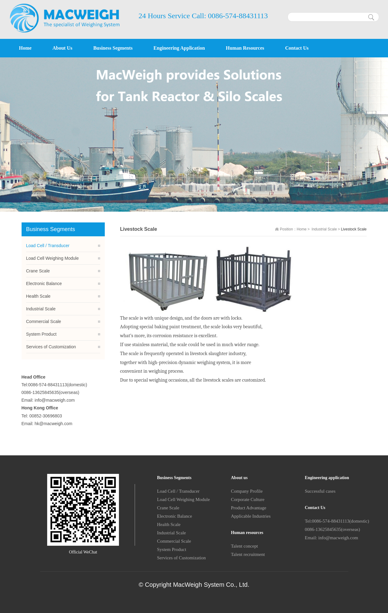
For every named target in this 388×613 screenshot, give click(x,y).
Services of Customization (51, 346)
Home (302, 229)
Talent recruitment (248, 554)
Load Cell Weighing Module (52, 258)
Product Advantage (248, 507)
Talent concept (244, 546)
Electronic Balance (44, 283)
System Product (41, 334)
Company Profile (247, 491)
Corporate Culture (247, 499)
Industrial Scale (324, 229)
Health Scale (38, 296)
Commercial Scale (43, 321)
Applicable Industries (251, 516)
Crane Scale (38, 270)
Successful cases (320, 491)
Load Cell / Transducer (48, 245)
